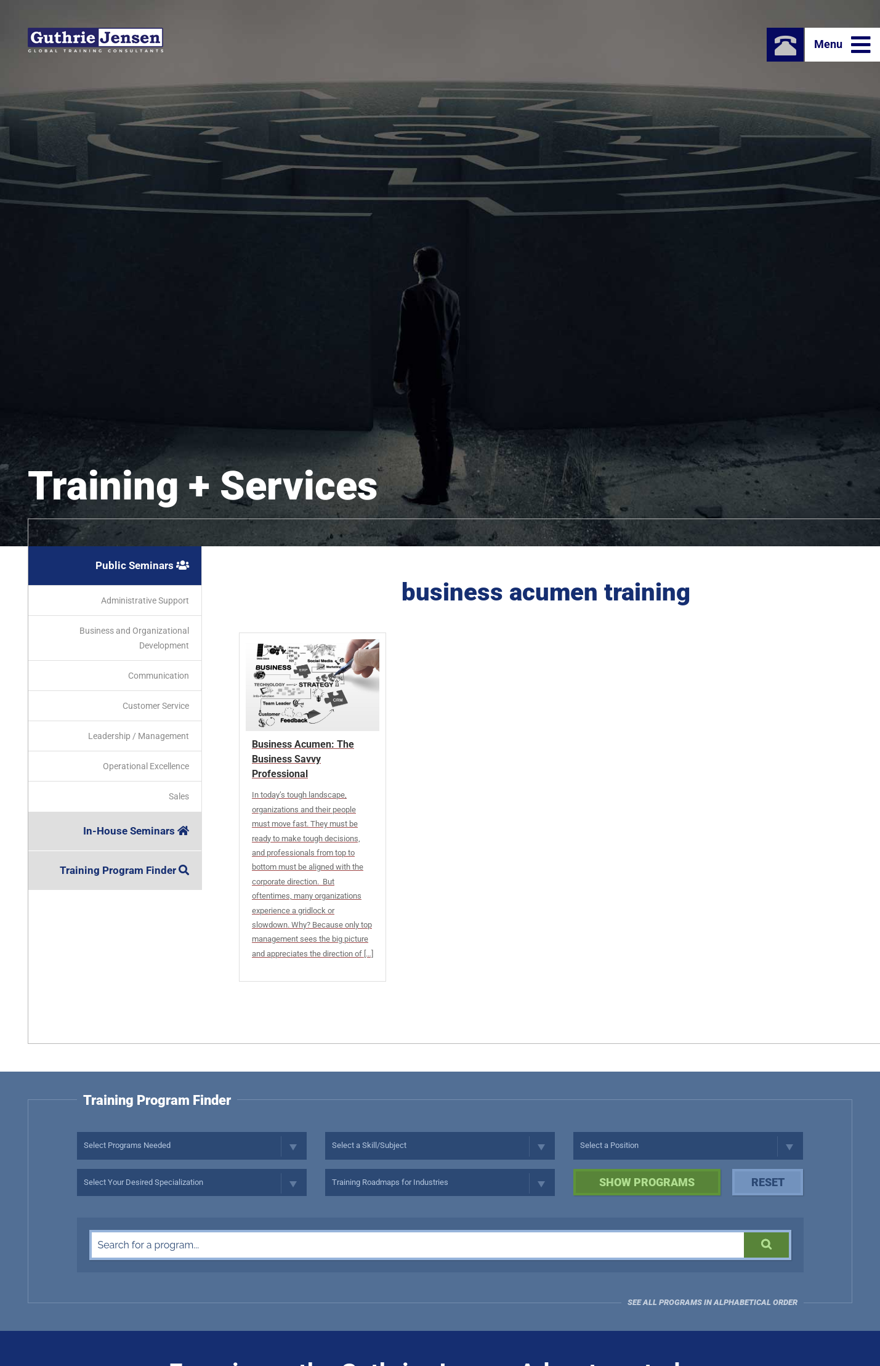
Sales (179, 796)
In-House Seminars (136, 831)
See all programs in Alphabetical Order (712, 1302)
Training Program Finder (124, 870)
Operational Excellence (146, 766)
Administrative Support (145, 600)
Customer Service (156, 706)
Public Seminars (142, 565)
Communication (158, 676)
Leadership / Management (138, 736)
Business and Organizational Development (134, 638)
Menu (842, 45)
